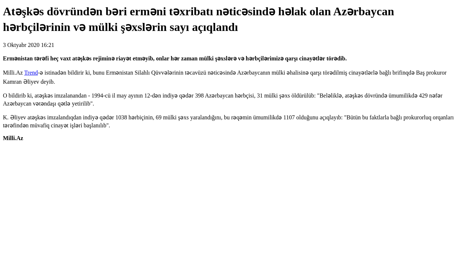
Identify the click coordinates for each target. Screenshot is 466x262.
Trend (31, 73)
